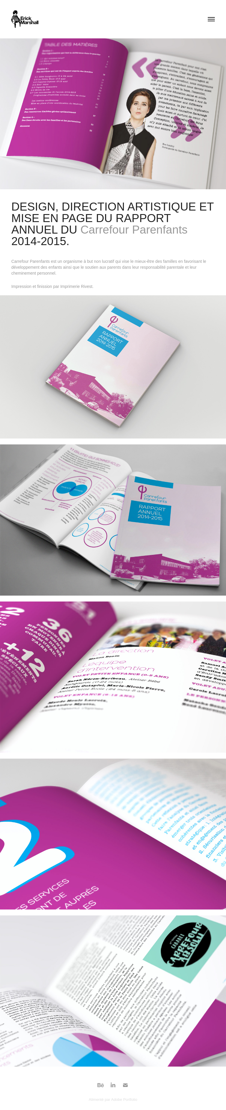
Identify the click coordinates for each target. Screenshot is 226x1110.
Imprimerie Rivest (76, 286)
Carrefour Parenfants (133, 229)
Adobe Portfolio (124, 1099)
